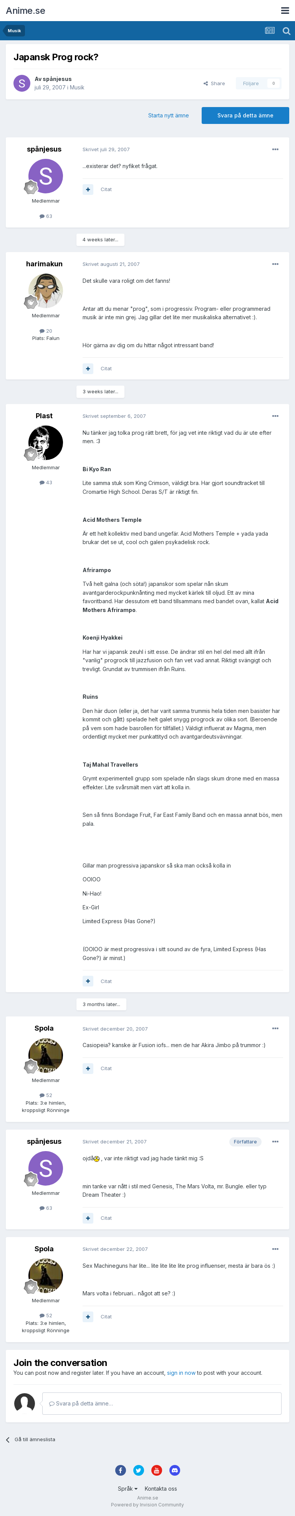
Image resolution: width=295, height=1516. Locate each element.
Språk (128, 1488)
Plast (44, 416)
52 (46, 1095)
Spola (44, 1028)
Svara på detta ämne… (81, 1403)
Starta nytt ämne (168, 115)
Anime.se (25, 10)
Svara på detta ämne (245, 115)
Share (214, 83)
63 (46, 216)
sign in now (181, 1372)
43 (46, 482)
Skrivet (106, 149)
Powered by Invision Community (147, 1505)
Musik (77, 87)
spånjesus (57, 79)
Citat (106, 189)
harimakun (44, 264)
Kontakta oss (161, 1488)
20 (46, 331)
